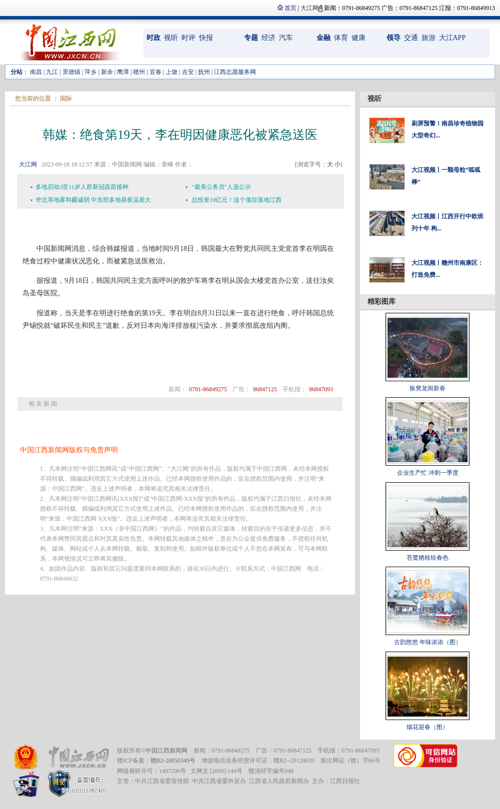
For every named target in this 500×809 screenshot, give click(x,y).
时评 (189, 37)
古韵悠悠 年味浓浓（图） (428, 642)
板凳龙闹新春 (428, 388)
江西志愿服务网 (235, 71)
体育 (341, 37)
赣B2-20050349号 (173, 760)
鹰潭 (123, 71)
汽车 (286, 37)
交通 (411, 37)
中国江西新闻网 (167, 750)
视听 (171, 37)
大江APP (452, 37)
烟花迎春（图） (427, 727)
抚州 (204, 71)
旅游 (429, 37)
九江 (52, 71)
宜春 (156, 71)
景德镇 (71, 71)
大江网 (28, 164)
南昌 (36, 71)
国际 (66, 98)
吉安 (188, 71)
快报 (206, 37)
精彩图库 (382, 301)
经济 (269, 37)
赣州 (139, 71)
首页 (290, 7)
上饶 (172, 71)
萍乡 (90, 71)
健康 (359, 37)
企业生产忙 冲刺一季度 (427, 472)
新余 (107, 71)
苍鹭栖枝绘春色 (427, 557)
